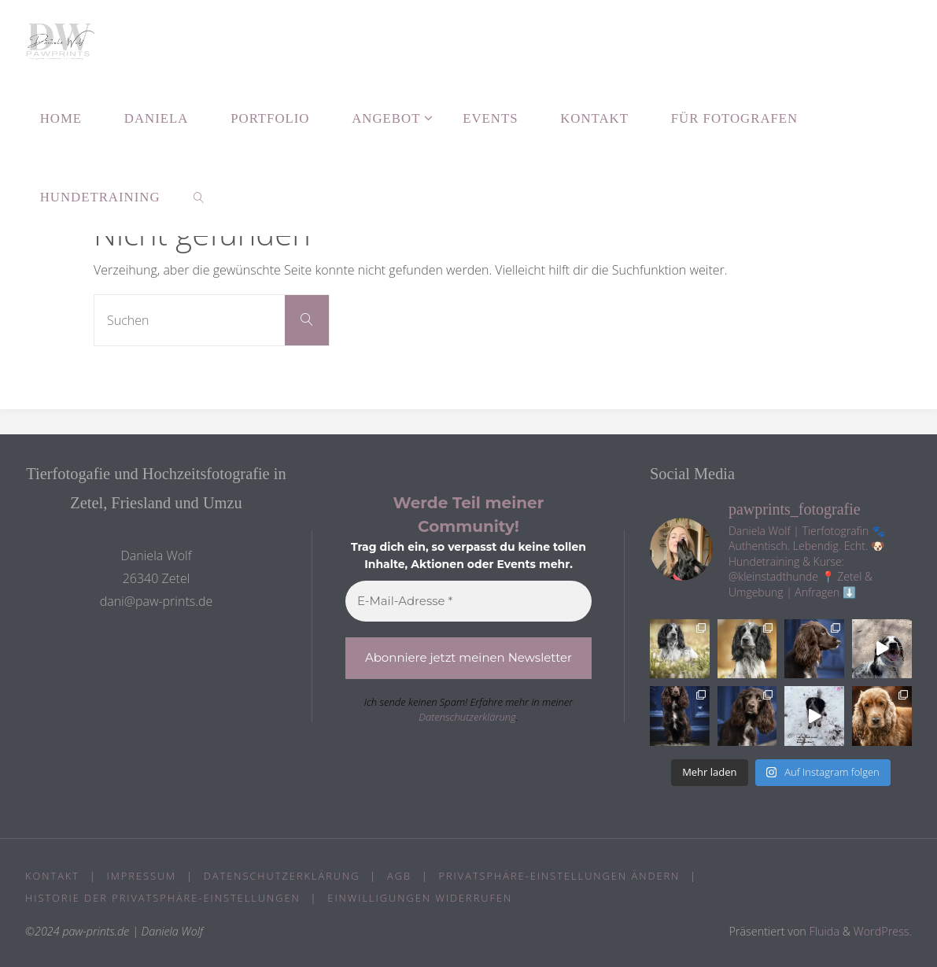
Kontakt (52, 876)
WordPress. (883, 931)
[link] (198, 196)
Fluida (822, 931)
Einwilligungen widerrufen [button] (419, 898)
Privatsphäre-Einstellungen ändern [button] (560, 876)
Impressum (142, 876)
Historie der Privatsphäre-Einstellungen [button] (163, 898)
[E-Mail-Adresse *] (468, 601)
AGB (399, 876)
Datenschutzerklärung (467, 717)
